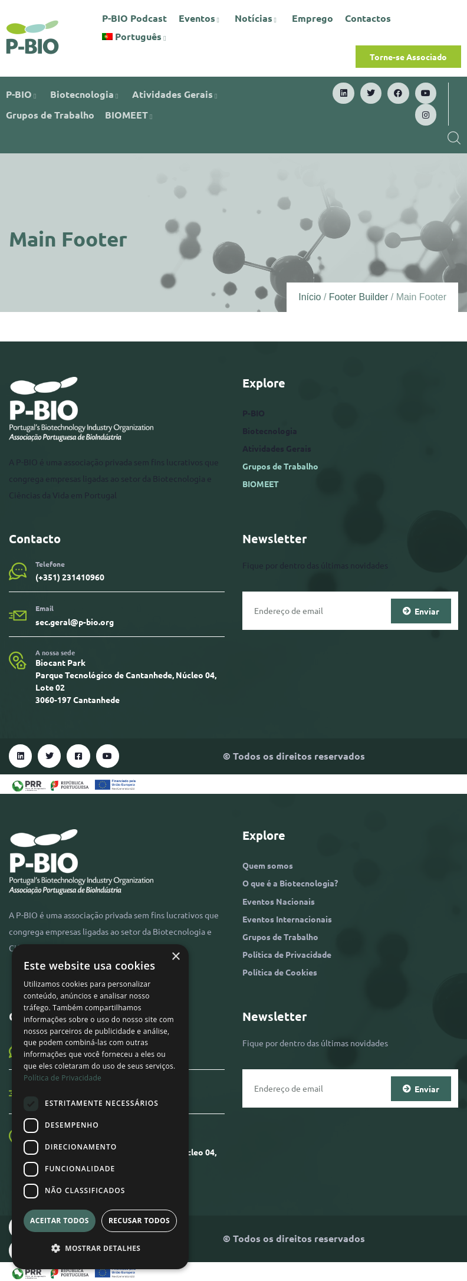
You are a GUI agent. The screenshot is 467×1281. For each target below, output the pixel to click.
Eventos (201, 18)
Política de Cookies (279, 972)
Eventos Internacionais (287, 919)
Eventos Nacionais (278, 901)
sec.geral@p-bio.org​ (74, 621)
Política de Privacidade (286, 954)
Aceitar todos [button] (59, 1221)
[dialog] (100, 1106)
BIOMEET (130, 115)
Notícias (257, 18)
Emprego (312, 18)
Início (309, 297)
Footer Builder (359, 297)
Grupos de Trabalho (50, 115)
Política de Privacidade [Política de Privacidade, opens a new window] (62, 1078)
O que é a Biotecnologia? (290, 883)
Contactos (368, 18)
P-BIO (23, 94)
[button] (100, 1248)
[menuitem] (136, 36)
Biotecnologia (85, 94)
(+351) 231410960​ (69, 576)
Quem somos (267, 865)
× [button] (175, 956)
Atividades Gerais (176, 94)
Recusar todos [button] (139, 1221)
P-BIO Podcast (134, 18)
